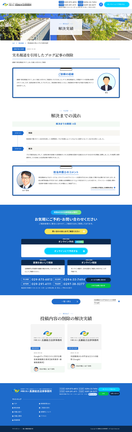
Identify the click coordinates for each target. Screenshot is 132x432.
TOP (13, 43)
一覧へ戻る (66, 301)
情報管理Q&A (70, 11)
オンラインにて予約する (116, 4)
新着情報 (17, 420)
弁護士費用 (99, 11)
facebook (93, 394)
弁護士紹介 (56, 11)
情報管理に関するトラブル (27, 11)
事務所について (46, 412)
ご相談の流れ (85, 11)
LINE (103, 394)
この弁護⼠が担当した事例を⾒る (102, 188)
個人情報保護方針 (28, 429)
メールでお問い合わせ (98, 280)
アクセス (110, 11)
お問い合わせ (115, 394)
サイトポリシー (16, 429)
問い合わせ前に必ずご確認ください (66, 231)
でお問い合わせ (98, 286)
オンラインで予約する (109, 389)
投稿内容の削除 (19, 49)
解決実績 (44, 11)
